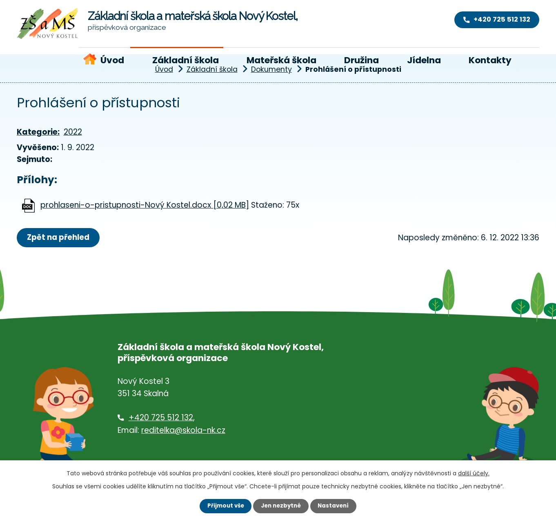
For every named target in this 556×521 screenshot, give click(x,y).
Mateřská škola (281, 60)
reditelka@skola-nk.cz (183, 430)
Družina (361, 60)
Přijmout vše (223, 505)
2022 (73, 131)
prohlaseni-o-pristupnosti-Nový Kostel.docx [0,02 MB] (144, 205)
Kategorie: (38, 131)
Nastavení (336, 505)
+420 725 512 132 (161, 418)
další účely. (473, 472)
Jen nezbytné (281, 505)
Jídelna (424, 60)
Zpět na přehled (60, 237)
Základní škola (185, 60)
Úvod (112, 60)
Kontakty (490, 60)
